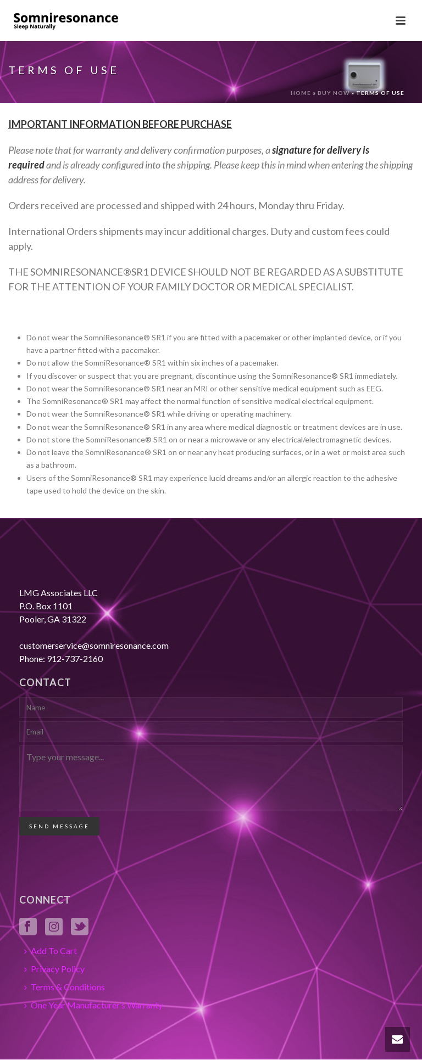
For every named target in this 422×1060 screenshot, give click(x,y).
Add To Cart (50, 950)
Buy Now (333, 92)
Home (301, 92)
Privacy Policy (54, 968)
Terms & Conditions (64, 987)
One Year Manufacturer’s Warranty (93, 1005)
